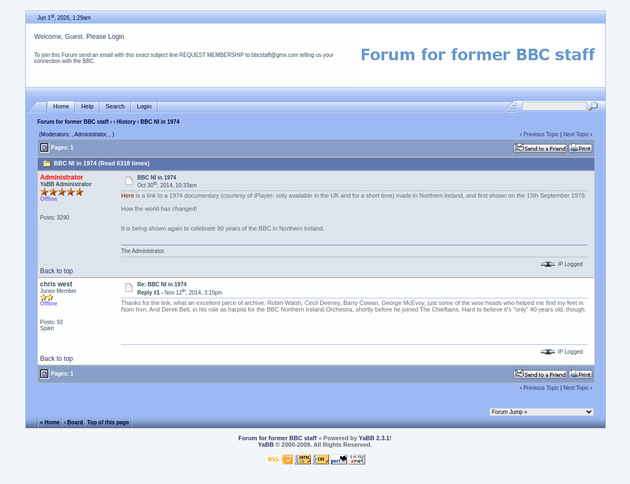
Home (61, 106)
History (126, 122)
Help (87, 106)
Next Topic (576, 134)
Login (116, 37)
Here (127, 195)
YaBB (266, 444)
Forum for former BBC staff (72, 122)
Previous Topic (541, 134)
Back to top (56, 271)
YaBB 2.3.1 (374, 438)
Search (115, 106)
